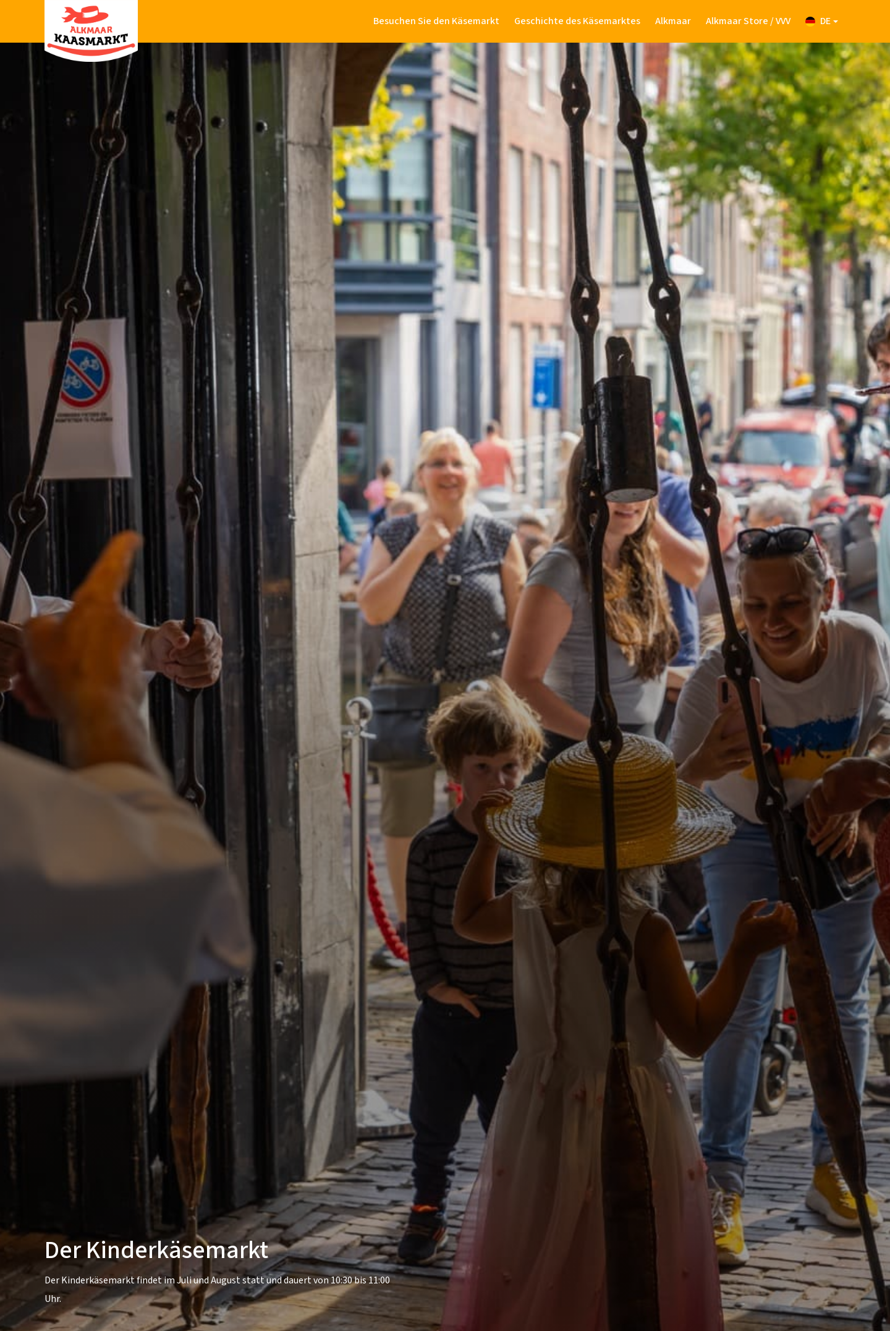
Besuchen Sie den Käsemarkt (436, 21)
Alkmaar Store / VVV (748, 21)
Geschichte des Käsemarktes (577, 21)
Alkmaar (673, 21)
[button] (822, 21)
